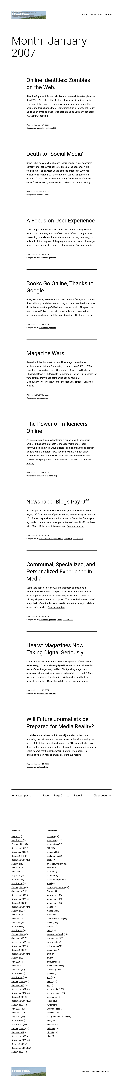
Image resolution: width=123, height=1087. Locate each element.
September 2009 (19, 907)
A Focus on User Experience (61, 220)
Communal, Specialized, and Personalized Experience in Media (61, 571)
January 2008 (17, 985)
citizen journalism (46, 538)
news (49, 930)
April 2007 (16, 1020)
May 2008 (16, 969)
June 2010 (16, 871)
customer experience (47, 258)
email (49, 883)
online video (52, 946)
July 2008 (15, 962)
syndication (52, 997)
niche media (52, 942)
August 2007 (17, 1005)
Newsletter (96, 14)
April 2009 (16, 926)
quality (50, 973)
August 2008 (17, 958)
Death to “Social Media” (55, 154)
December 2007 (18, 989)
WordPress (106, 1071)
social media (44, 128)
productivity (52, 962)
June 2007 (16, 1012)
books (49, 860)
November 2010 (18, 852)
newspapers (78, 538)
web (49, 1020)
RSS (48, 977)
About (85, 14)
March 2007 (17, 1024)
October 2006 (17, 1044)
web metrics (52, 1024)
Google (50, 891)
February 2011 (18, 844)
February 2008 (18, 981)
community (52, 871)
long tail (50, 907)
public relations (54, 965)
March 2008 (17, 977)
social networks (54, 993)
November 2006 (18, 1040)
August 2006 (17, 1052)
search (50, 981)
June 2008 (16, 965)
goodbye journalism (56, 887)
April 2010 (16, 879)
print (49, 954)
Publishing (51, 969)
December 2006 (18, 1036)
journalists (43, 767)
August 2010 (17, 864)
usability (53, 128)
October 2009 (17, 903)
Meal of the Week (55, 918)
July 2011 (15, 836)
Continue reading (39, 115)
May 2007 (16, 1016)
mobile (50, 926)
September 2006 (19, 1048)
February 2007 (18, 1028)
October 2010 (17, 856)
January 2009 (17, 938)
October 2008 (17, 950)
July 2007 (15, 1009)
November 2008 (18, 946)
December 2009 (18, 895)
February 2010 (18, 887)
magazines (43, 398)
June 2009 (16, 918)
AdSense (51, 836)
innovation (43, 476)
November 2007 (18, 993)
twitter (50, 1005)
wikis (49, 1036)
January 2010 (17, 891)
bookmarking (53, 856)
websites (52, 693)
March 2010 (17, 883)
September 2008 (19, 954)
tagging (50, 1001)
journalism (68, 538)
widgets (50, 1032)
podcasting (52, 950)
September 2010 (19, 860)
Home (108, 14)
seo (48, 985)
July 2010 (15, 867)
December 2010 (18, 848)
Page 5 (78, 795)
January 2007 (17, 1032)
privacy (50, 958)
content (50, 875)
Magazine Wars (45, 353)
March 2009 (17, 930)
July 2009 (15, 914)
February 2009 (18, 934)
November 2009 (18, 899)
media (59, 619)
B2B (49, 848)
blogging (51, 852)
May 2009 (16, 922)
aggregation (52, 844)
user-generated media (57, 1016)
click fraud (51, 867)
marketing (52, 476)
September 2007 (19, 1001)
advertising (52, 840)
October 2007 (17, 997)
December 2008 (18, 942)
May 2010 (16, 875)
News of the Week (55, 934)
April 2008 (16, 973)
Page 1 (46, 795)
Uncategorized (53, 1009)
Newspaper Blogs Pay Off (58, 501)
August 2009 (17, 911)
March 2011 (17, 840)
